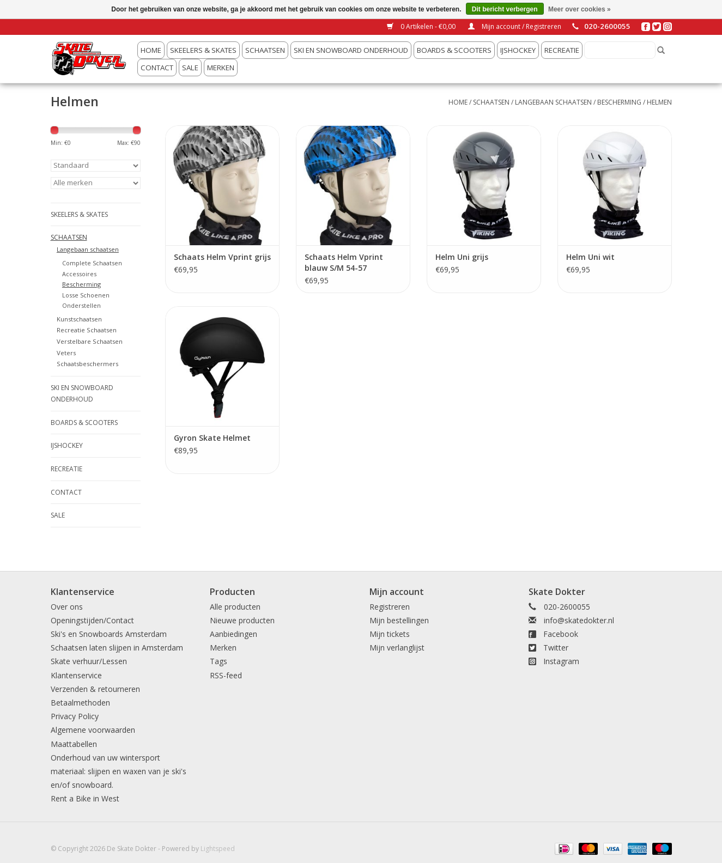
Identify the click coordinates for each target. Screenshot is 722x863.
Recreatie (561, 50)
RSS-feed (226, 675)
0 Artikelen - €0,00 (422, 26)
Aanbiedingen (233, 634)
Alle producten (235, 606)
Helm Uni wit (590, 257)
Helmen (659, 102)
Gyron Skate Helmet (212, 438)
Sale (190, 67)
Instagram (561, 661)
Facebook (560, 634)
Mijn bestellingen (399, 620)
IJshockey (518, 50)
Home (151, 50)
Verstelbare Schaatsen (90, 341)
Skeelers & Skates (203, 50)
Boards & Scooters (454, 50)
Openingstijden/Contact (92, 620)
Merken (220, 67)
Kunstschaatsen (79, 319)
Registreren (389, 606)
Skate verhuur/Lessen (89, 661)
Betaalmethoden (80, 702)
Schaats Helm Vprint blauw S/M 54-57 (344, 262)
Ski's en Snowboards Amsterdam (109, 634)
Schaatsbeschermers (87, 364)
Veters (66, 353)
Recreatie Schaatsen (87, 330)
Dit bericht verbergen (505, 9)
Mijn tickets (389, 634)
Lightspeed (218, 848)
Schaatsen (265, 50)
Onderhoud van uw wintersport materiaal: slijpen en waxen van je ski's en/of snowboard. (118, 771)
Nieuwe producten (242, 620)
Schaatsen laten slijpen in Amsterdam (117, 647)
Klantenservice (76, 675)
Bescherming (619, 102)
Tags (218, 661)
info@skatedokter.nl (579, 620)
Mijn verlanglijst (396, 647)
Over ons (67, 606)
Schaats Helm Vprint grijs (222, 257)
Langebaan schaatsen (553, 102)
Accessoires (79, 274)
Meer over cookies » (579, 9)
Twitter (555, 647)
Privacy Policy (75, 716)
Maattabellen (74, 744)
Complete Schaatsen (92, 263)
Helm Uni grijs (461, 257)
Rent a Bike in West (85, 798)
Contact (157, 67)
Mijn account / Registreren (514, 26)
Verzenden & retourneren (95, 689)
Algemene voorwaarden (93, 730)
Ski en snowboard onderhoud (351, 50)
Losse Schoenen (86, 295)
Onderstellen (81, 305)
